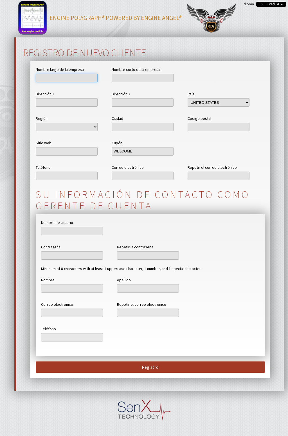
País (191, 93)
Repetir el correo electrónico (212, 167)
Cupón (117, 142)
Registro (150, 367)
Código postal (199, 118)
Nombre (48, 279)
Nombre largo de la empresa (60, 69)
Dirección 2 (121, 93)
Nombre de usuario (57, 222)
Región (42, 118)
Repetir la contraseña (135, 247)
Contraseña (50, 247)
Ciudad (117, 118)
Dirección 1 (45, 93)
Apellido (124, 279)
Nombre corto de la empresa (136, 69)
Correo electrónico (128, 167)
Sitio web (43, 142)
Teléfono (43, 167)
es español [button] (271, 4)
